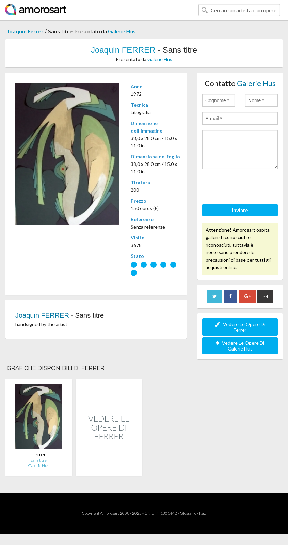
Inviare (240, 210)
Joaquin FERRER (123, 49)
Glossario (188, 513)
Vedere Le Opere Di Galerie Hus (240, 346)
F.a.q (203, 513)
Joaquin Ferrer (25, 31)
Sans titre (38, 460)
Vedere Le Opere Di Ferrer (240, 327)
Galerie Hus (121, 31)
